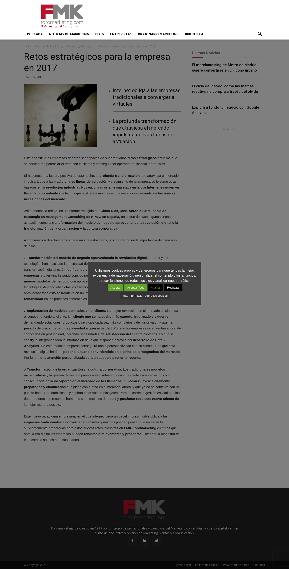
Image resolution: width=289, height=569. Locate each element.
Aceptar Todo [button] (135, 287)
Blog (99, 34)
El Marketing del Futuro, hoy (59, 26)
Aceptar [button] (115, 287)
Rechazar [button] (173, 287)
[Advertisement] (183, 16)
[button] (259, 34)
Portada (35, 34)
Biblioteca (194, 34)
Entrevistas (121, 34)
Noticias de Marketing (69, 34)
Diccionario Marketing (158, 34)
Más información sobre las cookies (145, 295)
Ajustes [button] (156, 287)
